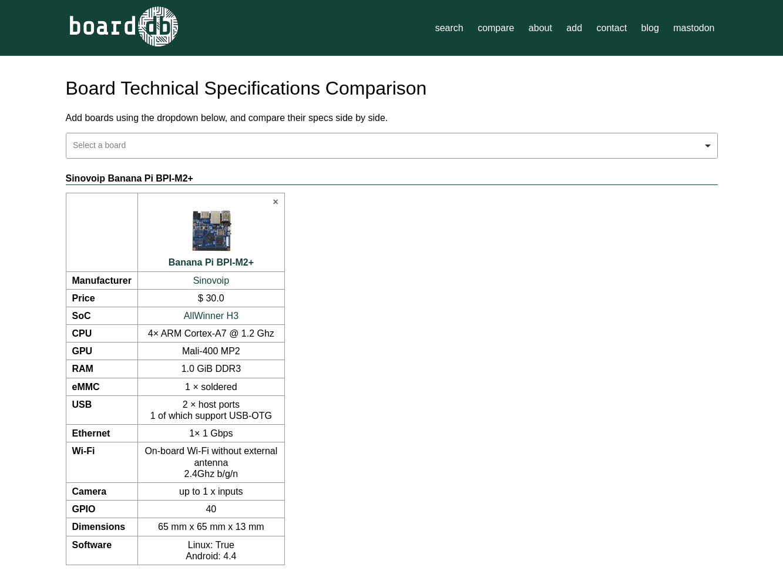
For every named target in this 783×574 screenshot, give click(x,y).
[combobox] (392, 146)
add (574, 28)
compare (496, 28)
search (449, 28)
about (540, 28)
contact (611, 28)
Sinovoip (211, 281)
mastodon (693, 28)
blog (650, 28)
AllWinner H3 (211, 316)
